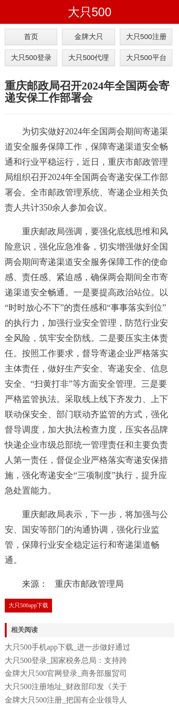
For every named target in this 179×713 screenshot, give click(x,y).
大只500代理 (88, 57)
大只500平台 (146, 57)
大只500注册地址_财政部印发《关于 (66, 687)
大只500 (90, 12)
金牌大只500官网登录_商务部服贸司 (66, 673)
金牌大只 (88, 36)
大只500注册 (146, 36)
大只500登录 (31, 57)
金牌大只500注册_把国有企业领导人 (66, 700)
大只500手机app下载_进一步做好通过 (67, 647)
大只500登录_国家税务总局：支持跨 (66, 660)
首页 (31, 36)
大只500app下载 (28, 605)
